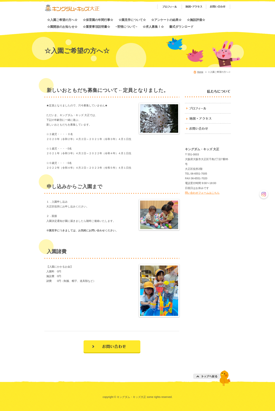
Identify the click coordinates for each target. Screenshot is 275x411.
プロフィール (169, 7)
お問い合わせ (218, 7)
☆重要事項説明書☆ (96, 26)
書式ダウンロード (181, 26)
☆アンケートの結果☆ (166, 19)
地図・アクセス (194, 7)
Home (200, 72)
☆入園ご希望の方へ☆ (62, 19)
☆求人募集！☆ (153, 26)
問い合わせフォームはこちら (202, 192)
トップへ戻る (212, 378)
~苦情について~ (126, 26)
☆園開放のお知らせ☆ (62, 26)
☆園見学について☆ (132, 19)
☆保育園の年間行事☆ (98, 19)
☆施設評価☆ (196, 19)
